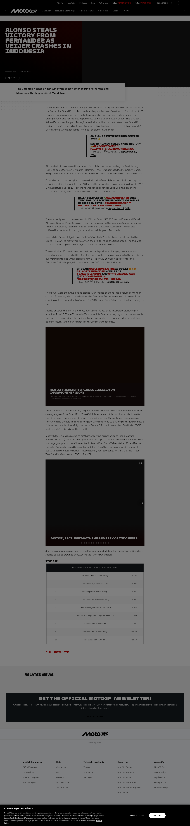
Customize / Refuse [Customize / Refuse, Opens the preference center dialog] (136, 815)
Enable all (157, 815)
